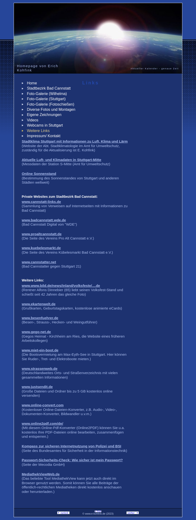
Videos (31, 120)
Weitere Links (37, 131)
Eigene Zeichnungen (43, 115)
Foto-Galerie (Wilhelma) (46, 94)
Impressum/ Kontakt (42, 136)
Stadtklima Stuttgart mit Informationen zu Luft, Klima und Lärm (75, 141)
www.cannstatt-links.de (41, 202)
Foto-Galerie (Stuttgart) (45, 99)
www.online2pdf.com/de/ (42, 423)
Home (31, 83)
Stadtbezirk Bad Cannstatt (48, 88)
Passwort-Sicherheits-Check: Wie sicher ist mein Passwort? (72, 460)
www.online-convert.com (43, 405)
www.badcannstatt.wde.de (44, 220)
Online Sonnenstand (39, 174)
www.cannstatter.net (39, 262)
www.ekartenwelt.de (38, 304)
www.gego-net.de (36, 332)
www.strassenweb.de (39, 369)
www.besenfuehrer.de (40, 318)
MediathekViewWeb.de (41, 474)
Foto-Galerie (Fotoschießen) (49, 104)
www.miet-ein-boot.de (40, 350)
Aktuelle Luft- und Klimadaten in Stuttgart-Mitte (61, 160)
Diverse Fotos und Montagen (50, 109)
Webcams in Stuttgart (44, 125)
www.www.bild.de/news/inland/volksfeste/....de (61, 286)
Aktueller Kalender (144, 68)
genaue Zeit (170, 68)
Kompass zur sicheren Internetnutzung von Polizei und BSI (71, 446)
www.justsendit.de (37, 387)
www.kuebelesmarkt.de (41, 248)
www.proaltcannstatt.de (41, 234)
